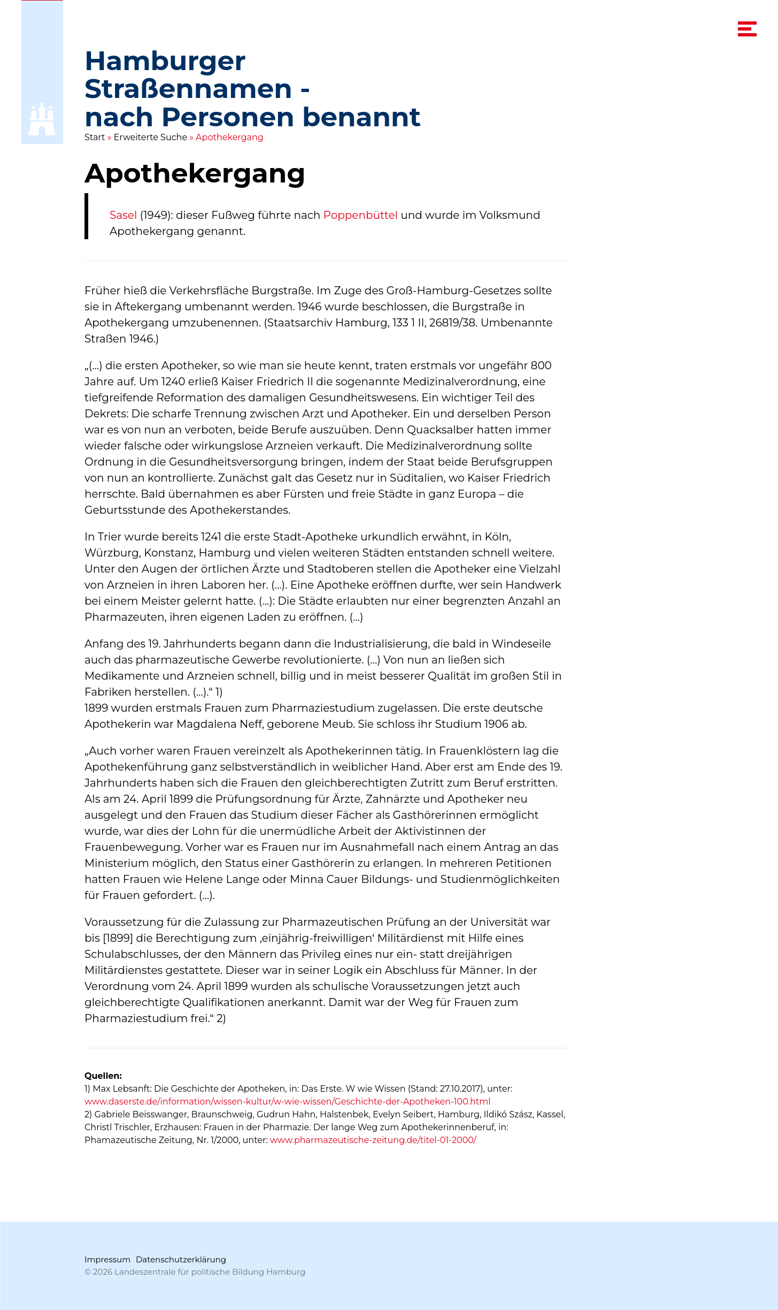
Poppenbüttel (360, 215)
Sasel (123, 215)
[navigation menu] (747, 29)
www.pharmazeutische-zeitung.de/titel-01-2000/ (373, 1140)
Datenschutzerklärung (181, 1259)
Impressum (107, 1259)
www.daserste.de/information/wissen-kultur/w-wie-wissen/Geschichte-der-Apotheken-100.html (287, 1101)
